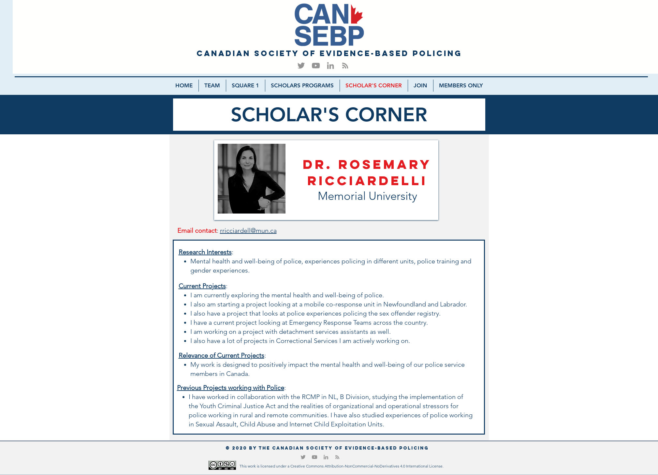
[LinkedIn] (330, 65)
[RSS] (345, 65)
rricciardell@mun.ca (248, 230)
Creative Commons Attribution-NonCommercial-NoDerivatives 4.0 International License (366, 466)
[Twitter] (301, 65)
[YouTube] (316, 65)
